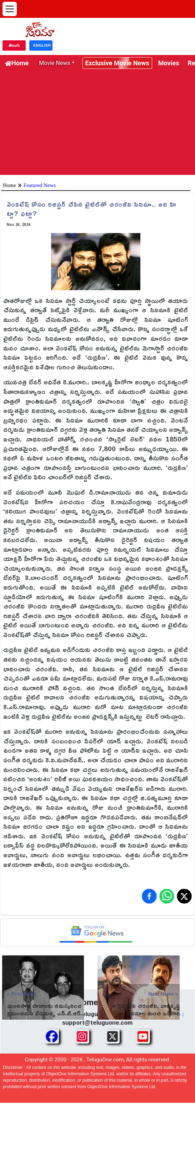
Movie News (54, 63)
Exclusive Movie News (117, 63)
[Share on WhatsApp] (166, 896)
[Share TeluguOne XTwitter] (112, 1036)
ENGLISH (42, 45)
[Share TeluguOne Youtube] (143, 1036)
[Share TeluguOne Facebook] (52, 1036)
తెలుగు (14, 45)
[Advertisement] (97, 125)
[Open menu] (9, 9)
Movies (168, 63)
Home (17, 63)
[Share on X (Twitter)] (184, 896)
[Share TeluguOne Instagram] (82, 1036)
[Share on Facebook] (149, 896)
